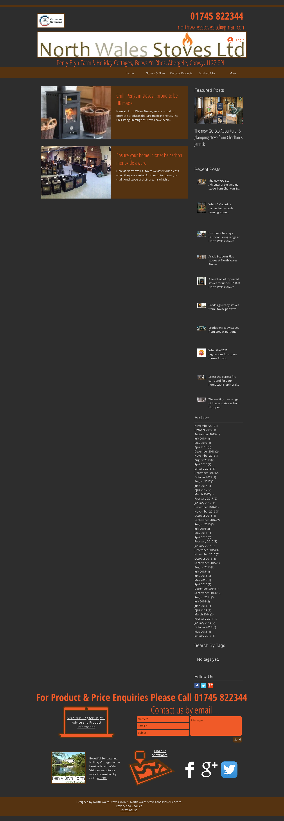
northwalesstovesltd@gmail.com (212, 26)
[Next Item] (236, 110)
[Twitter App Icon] (229, 769)
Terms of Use (128, 810)
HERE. (103, 778)
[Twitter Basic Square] (203, 685)
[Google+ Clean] (209, 769)
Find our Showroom (159, 753)
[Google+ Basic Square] (210, 685)
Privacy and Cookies (129, 806)
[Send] (237, 740)
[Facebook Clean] (190, 769)
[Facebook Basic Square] (197, 685)
